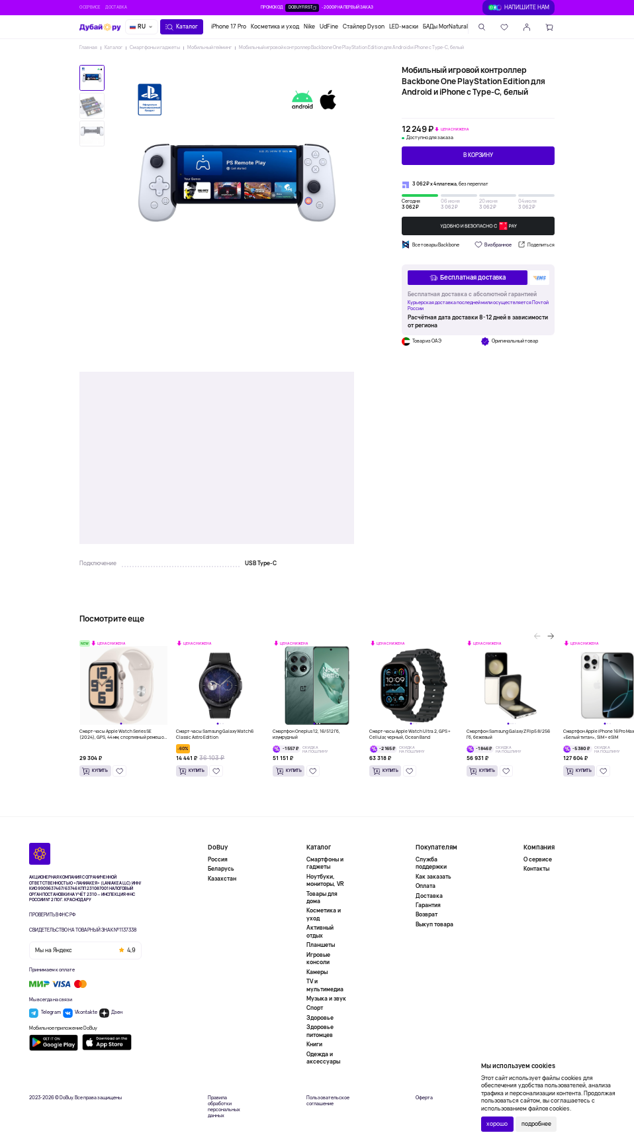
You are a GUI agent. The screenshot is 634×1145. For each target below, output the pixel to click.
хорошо (497, 1124)
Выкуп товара (434, 924)
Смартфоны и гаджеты (155, 47)
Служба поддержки (431, 863)
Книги (314, 1044)
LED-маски (403, 26)
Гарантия (428, 905)
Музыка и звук (326, 999)
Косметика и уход (275, 26)
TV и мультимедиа (324, 985)
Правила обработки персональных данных (224, 1106)
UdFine (329, 26)
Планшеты (320, 945)
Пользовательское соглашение (327, 1101)
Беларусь (221, 869)
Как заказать (433, 877)
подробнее (536, 1124)
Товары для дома (322, 897)
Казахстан (222, 879)
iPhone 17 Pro (228, 26)
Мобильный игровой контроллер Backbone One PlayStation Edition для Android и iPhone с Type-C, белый (351, 47)
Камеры (317, 972)
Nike (309, 26)
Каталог (113, 47)
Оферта (424, 1098)
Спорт (314, 1008)
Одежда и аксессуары (323, 1057)
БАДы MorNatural (445, 26)
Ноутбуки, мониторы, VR (325, 880)
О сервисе (89, 7)
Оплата (425, 886)
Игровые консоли (318, 958)
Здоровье (320, 1018)
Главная (88, 47)
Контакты (536, 869)
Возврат (426, 914)
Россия (218, 859)
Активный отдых (320, 931)
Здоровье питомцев (320, 1030)
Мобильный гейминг (209, 47)
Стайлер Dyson (364, 26)
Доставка (116, 7)
